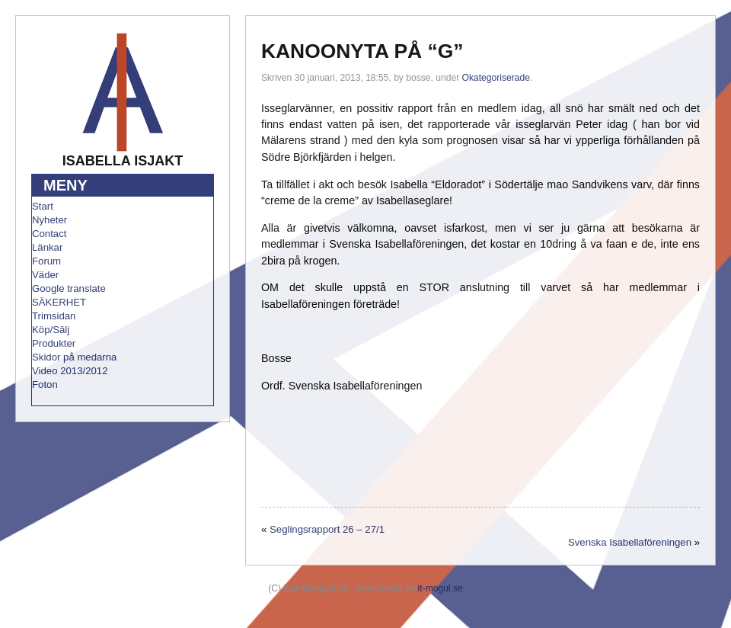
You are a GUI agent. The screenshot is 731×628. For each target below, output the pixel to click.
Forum (46, 261)
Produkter (53, 343)
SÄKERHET (59, 302)
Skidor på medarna (74, 357)
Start (42, 206)
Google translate (69, 288)
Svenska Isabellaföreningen (629, 542)
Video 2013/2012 (70, 370)
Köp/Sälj (50, 329)
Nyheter (49, 220)
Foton (45, 384)
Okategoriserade (496, 77)
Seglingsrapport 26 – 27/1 (327, 529)
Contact (49, 233)
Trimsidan (53, 316)
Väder (45, 274)
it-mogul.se (440, 588)
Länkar (47, 247)
